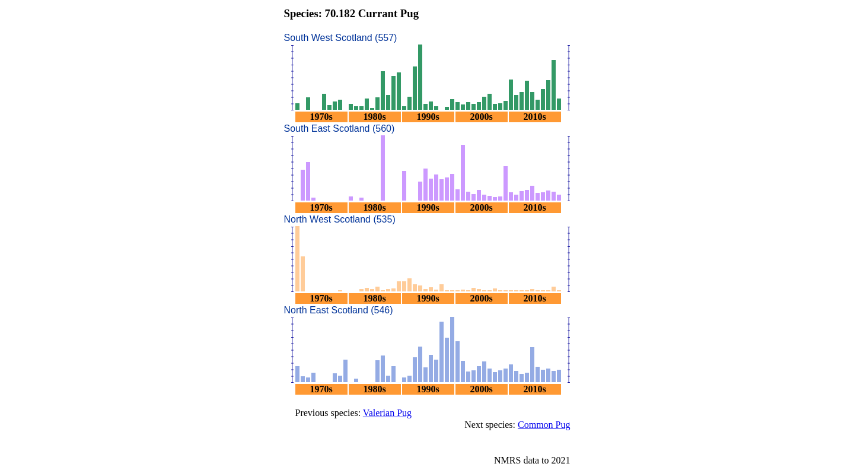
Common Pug (544, 425)
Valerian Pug (387, 413)
